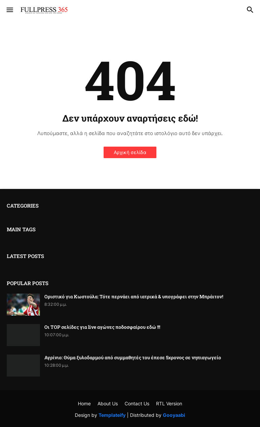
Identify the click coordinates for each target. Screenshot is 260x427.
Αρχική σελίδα (130, 152)
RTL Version (169, 403)
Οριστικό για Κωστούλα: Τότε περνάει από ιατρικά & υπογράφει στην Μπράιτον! (133, 297)
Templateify (112, 415)
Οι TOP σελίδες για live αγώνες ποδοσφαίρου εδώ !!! (102, 327)
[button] (9, 10)
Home (84, 403)
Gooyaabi (174, 415)
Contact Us (137, 403)
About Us (108, 403)
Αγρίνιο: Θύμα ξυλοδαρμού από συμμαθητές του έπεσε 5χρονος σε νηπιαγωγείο (132, 358)
